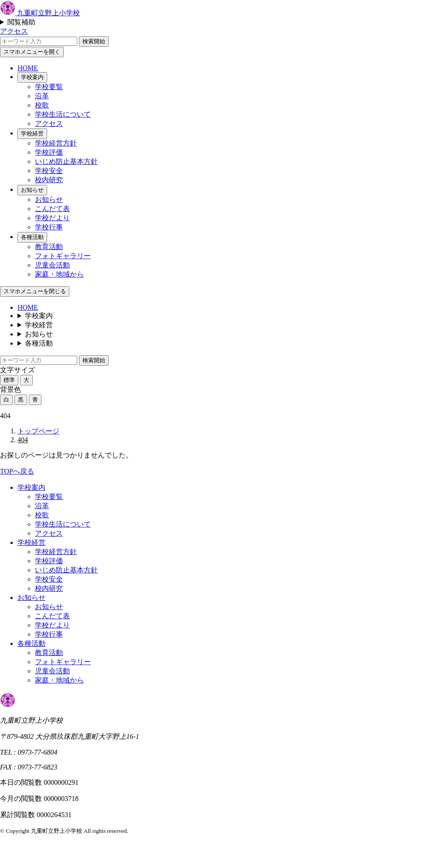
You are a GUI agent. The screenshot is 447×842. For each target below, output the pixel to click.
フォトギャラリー (63, 256)
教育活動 (49, 246)
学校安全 (49, 170)
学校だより (52, 218)
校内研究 (49, 180)
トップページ (38, 431)
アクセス (14, 31)
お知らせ (32, 190)
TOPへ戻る (17, 471)
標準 (9, 380)
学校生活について (63, 114)
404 (22, 440)
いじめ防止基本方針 (66, 161)
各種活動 (32, 237)
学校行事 (49, 227)
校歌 (42, 105)
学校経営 (32, 133)
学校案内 (32, 77)
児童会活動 (52, 265)
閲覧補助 (21, 22)
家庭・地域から (59, 274)
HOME (27, 68)
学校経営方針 (56, 143)
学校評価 (49, 152)
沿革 (42, 96)
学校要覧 (49, 86)
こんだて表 (52, 208)
